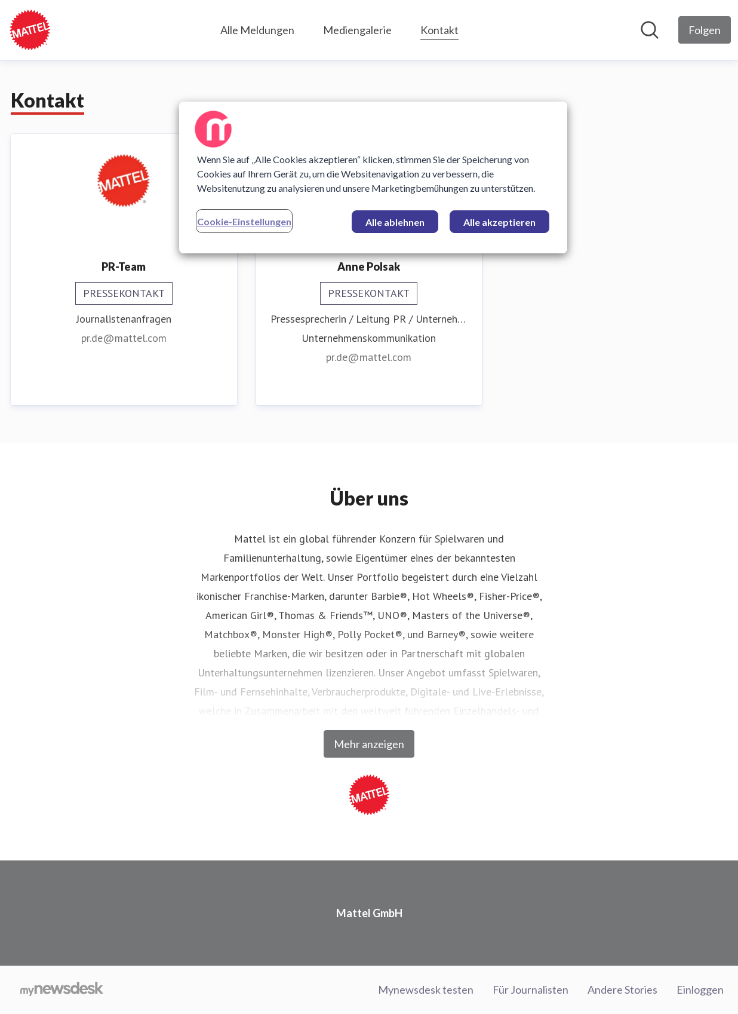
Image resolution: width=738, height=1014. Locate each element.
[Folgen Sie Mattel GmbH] (704, 30)
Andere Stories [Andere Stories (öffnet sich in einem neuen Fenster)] (622, 989)
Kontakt (439, 28)
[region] (373, 177)
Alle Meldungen (257, 29)
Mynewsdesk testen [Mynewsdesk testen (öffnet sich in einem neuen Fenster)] (425, 989)
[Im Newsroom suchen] (649, 29)
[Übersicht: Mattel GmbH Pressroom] (30, 30)
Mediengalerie (357, 29)
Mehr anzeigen (369, 743)
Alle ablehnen (395, 222)
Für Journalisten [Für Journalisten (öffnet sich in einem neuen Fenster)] (530, 989)
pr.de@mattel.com (124, 338)
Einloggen (700, 989)
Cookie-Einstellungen (244, 221)
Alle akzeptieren (499, 222)
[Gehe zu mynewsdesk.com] (61, 990)
